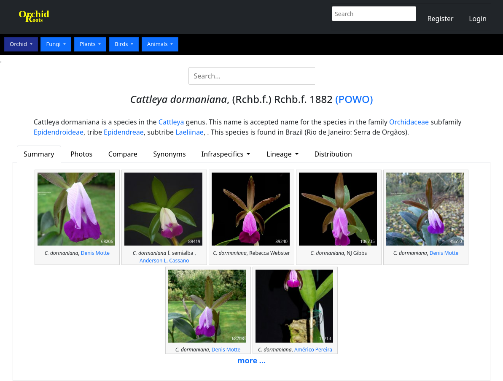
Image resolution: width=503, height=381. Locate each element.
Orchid (19, 44)
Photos (81, 154)
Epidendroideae (58, 132)
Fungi (54, 44)
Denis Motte (95, 253)
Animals (158, 44)
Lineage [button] (279, 154)
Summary (39, 154)
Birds (122, 44)
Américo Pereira (313, 349)
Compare (122, 154)
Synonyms (169, 154)
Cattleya (171, 122)
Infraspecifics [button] (223, 154)
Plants (88, 44)
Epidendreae (124, 132)
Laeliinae (189, 132)
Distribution (333, 154)
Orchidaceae (409, 122)
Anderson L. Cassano (164, 260)
